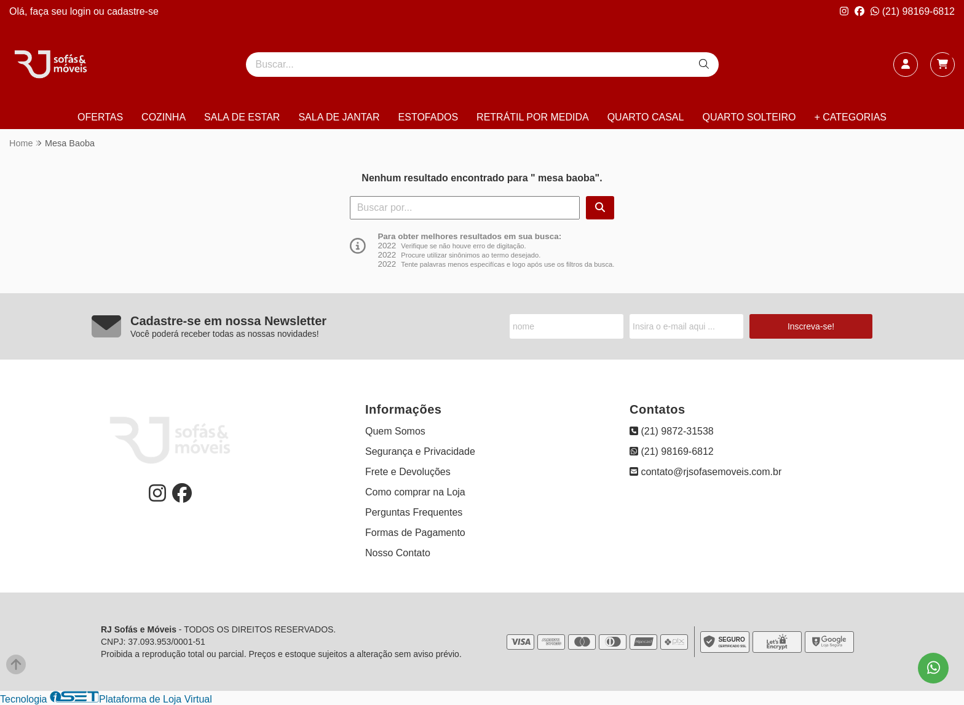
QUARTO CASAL (645, 117)
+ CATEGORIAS (850, 117)
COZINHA (163, 117)
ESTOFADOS (428, 117)
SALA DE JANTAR (338, 117)
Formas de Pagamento (415, 532)
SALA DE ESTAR (242, 117)
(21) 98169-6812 (913, 11)
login (81, 11)
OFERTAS (100, 117)
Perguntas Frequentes (413, 512)
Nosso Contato (397, 553)
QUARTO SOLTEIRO (749, 117)
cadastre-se (133, 11)
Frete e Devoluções (408, 472)
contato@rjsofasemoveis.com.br (705, 472)
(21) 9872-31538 (672, 431)
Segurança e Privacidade (420, 451)
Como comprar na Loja (415, 492)
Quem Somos (395, 431)
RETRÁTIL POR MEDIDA (532, 117)
